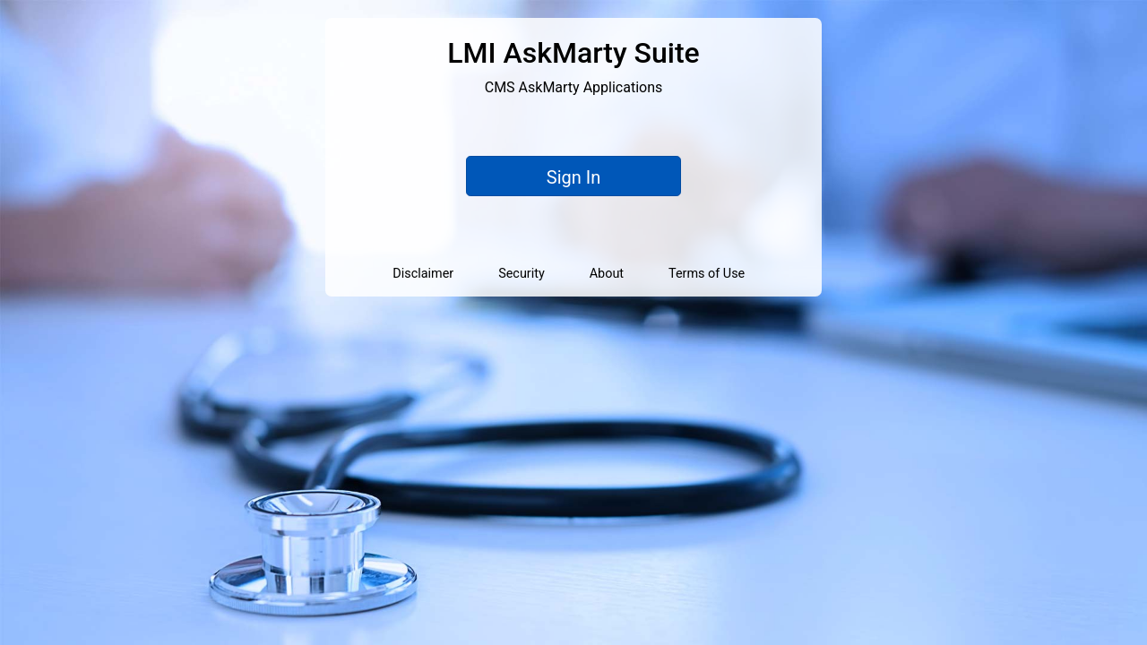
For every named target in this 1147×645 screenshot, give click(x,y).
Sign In (573, 177)
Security (521, 273)
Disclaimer (422, 273)
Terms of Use (706, 273)
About (607, 273)
